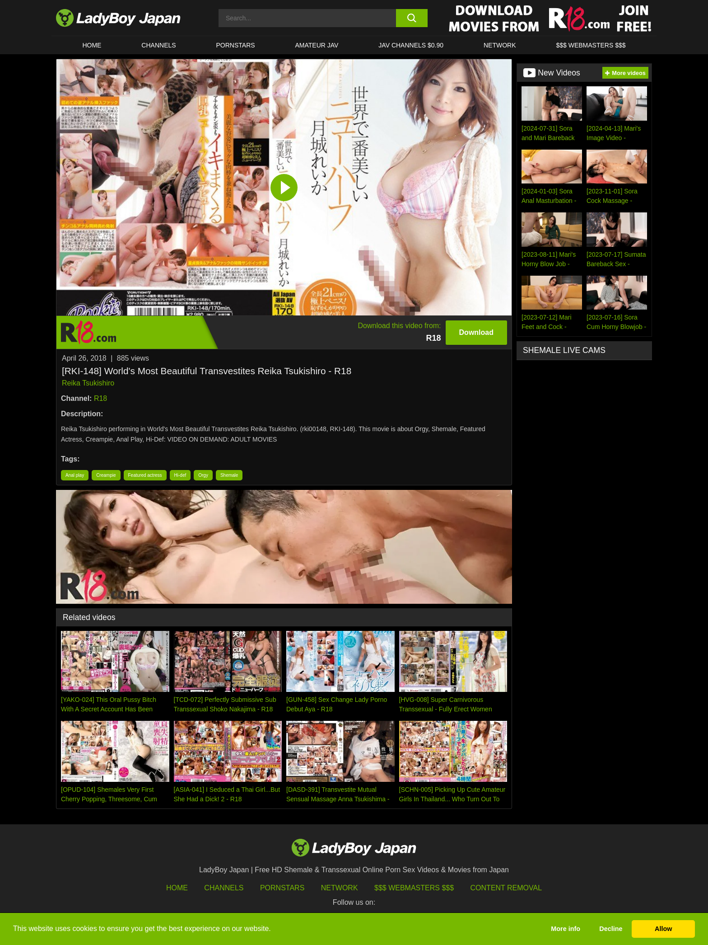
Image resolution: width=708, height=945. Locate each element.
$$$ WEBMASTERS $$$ (590, 45)
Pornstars (235, 45)
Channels (223, 888)
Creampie (106, 475)
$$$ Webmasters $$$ (414, 888)
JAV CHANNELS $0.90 (410, 45)
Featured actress (145, 475)
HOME (91, 45)
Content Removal (506, 888)
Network (500, 45)
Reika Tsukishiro (88, 383)
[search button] (411, 18)
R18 (100, 398)
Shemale (229, 475)
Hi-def (180, 475)
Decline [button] (610, 928)
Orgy (203, 475)
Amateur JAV (317, 45)
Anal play (74, 475)
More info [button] (565, 928)
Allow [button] (663, 928)
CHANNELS (158, 45)
